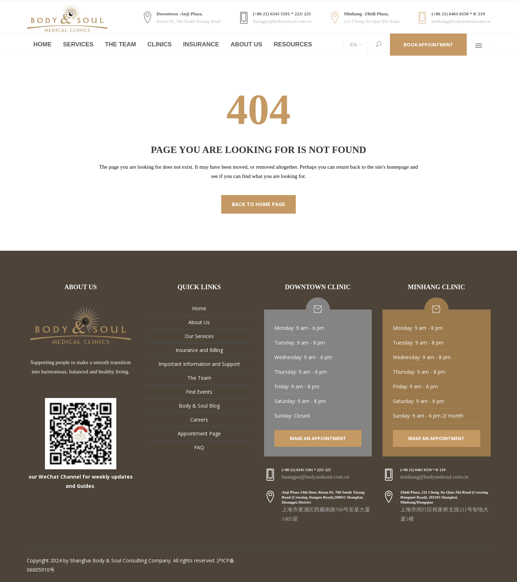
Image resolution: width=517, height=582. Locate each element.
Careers (199, 419)
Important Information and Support (199, 364)
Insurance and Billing (199, 350)
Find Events (199, 391)
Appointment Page (199, 433)
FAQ (199, 447)
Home (199, 308)
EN (353, 44)
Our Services (199, 336)
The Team (199, 377)
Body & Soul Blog (199, 405)
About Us (199, 322)
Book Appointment (428, 44)
